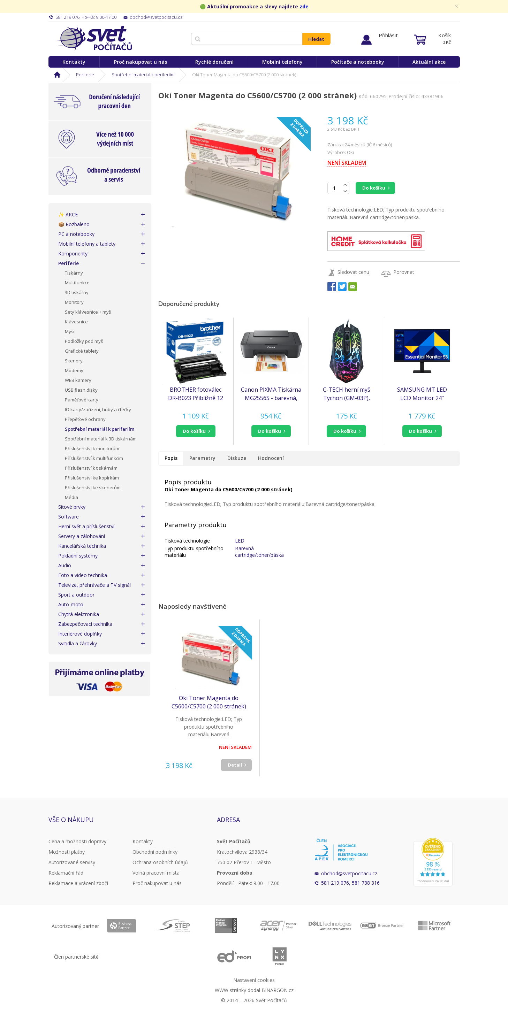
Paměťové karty (81, 400)
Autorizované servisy (71, 862)
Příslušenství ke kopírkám (92, 478)
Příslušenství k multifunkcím (94, 458)
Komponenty (73, 253)
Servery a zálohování (81, 536)
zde (304, 6)
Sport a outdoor (76, 594)
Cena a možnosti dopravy (77, 841)
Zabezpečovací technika (85, 624)
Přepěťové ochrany (85, 419)
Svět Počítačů (93, 38)
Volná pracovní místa (156, 872)
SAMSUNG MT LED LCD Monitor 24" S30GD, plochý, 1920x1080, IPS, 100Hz (422, 394)
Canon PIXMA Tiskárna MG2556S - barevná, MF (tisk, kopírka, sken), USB (271, 394)
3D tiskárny (77, 292)
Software (68, 516)
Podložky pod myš (84, 341)
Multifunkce (77, 282)
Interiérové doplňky (80, 633)
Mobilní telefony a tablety (86, 243)
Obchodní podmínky (154, 851)
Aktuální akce (429, 62)
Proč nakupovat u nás (140, 62)
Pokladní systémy (78, 555)
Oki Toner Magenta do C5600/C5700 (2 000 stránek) (209, 702)
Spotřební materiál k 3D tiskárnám (101, 439)
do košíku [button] (194, 431)
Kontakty (73, 62)
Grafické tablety (82, 351)
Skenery (74, 361)
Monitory (74, 302)
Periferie (85, 74)
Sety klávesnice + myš (88, 312)
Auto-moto (70, 604)
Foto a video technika (82, 575)
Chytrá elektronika (78, 614)
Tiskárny (74, 273)
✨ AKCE (68, 214)
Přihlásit (388, 35)
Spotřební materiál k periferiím (143, 74)
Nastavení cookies (254, 980)
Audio (64, 565)
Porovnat (403, 272)
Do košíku (373, 188)
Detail (235, 765)
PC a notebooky (76, 234)
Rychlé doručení (214, 62)
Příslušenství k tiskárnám (91, 468)
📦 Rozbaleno (74, 224)
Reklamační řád (65, 872)
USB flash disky (81, 390)
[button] (196, 431)
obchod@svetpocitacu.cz (349, 873)
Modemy (74, 370)
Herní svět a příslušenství (86, 526)
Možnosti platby (66, 851)
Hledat (316, 39)
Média (71, 497)
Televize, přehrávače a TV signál (94, 585)
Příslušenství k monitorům (92, 448)
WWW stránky (230, 990)
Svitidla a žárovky (77, 643)
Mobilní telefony (282, 62)
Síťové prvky (71, 507)
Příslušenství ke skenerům (93, 487)
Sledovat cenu (353, 272)
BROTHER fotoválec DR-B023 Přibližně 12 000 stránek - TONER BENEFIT (195, 394)
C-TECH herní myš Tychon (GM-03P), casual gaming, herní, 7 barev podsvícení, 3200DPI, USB (346, 394)
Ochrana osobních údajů (160, 862)
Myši (69, 331)
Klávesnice (76, 321)
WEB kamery (78, 380)
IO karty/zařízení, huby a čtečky (98, 409)
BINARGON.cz (277, 990)
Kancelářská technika (82, 546)
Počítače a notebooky (357, 62)
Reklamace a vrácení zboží (78, 883)
